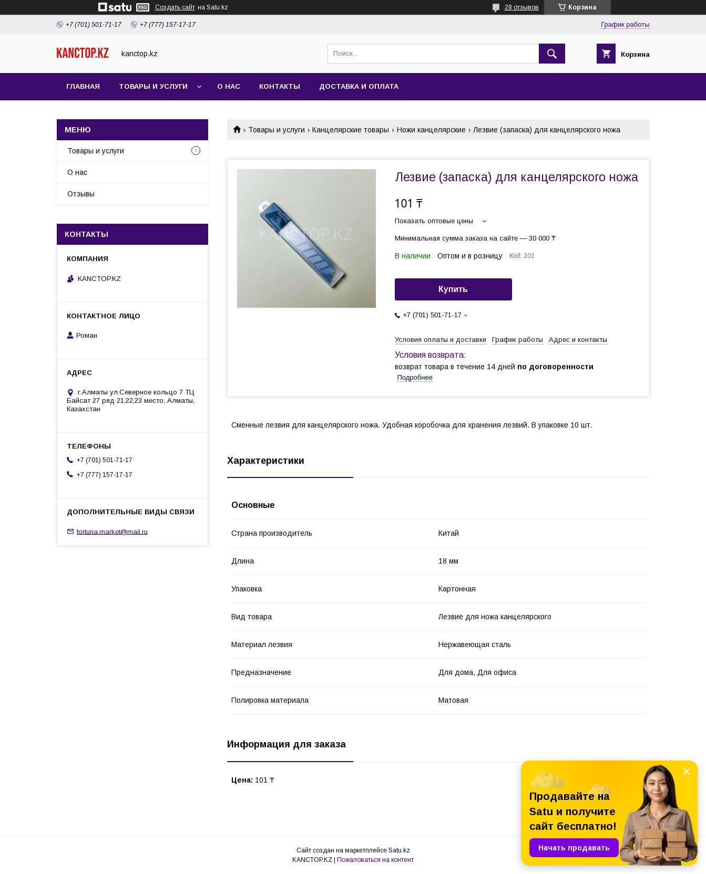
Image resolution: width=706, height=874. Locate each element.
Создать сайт (175, 7)
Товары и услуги (153, 86)
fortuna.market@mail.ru (112, 531)
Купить (453, 289)
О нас (228, 86)
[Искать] (552, 54)
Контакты (279, 86)
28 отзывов (522, 7)
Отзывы (81, 194)
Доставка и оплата (358, 86)
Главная (83, 86)
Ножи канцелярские (431, 130)
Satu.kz (399, 850)
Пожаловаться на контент (375, 859)
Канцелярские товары (350, 130)
